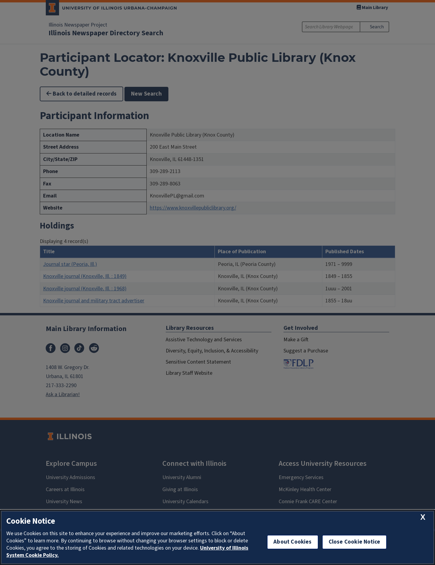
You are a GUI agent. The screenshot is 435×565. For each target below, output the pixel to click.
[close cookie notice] (422, 517)
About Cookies (292, 542)
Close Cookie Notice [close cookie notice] (354, 542)
